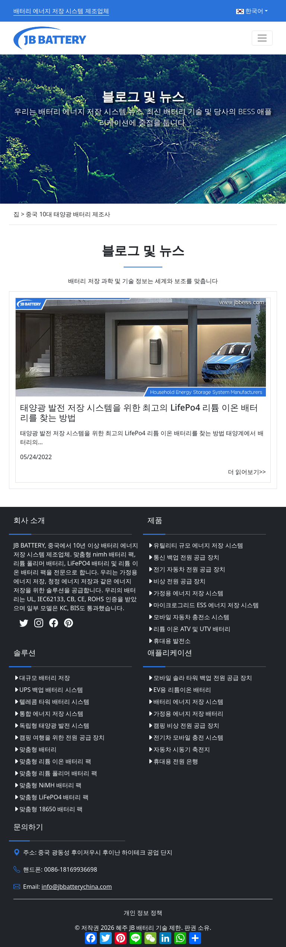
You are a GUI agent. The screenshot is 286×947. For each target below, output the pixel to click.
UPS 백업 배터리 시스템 (48, 690)
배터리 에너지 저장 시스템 (185, 701)
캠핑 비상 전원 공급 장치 (183, 725)
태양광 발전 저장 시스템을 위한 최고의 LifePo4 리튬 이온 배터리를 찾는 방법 (139, 412)
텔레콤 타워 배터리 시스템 (51, 701)
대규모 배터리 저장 (41, 678)
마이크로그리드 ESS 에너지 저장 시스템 (203, 605)
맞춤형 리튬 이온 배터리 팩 (52, 761)
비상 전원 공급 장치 (176, 581)
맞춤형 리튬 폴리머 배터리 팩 (55, 773)
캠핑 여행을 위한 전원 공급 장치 (59, 737)
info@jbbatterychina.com (77, 886)
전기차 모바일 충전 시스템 (185, 737)
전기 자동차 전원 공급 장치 (186, 569)
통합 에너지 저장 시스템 (48, 713)
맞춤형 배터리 (35, 749)
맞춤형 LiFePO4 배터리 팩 (51, 797)
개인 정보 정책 (143, 913)
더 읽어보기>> (247, 472)
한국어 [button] (249, 11)
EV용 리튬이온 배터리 (179, 690)
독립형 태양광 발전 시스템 (51, 725)
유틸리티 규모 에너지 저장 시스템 (195, 545)
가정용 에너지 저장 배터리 (185, 713)
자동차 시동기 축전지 (178, 749)
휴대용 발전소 (169, 641)
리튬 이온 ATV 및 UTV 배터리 (189, 629)
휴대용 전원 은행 (172, 761)
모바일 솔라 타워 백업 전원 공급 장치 (199, 678)
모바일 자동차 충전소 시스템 (188, 617)
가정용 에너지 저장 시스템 (185, 593)
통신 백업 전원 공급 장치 (183, 557)
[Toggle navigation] (262, 38)
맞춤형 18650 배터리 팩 (48, 809)
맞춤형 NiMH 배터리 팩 (47, 785)
